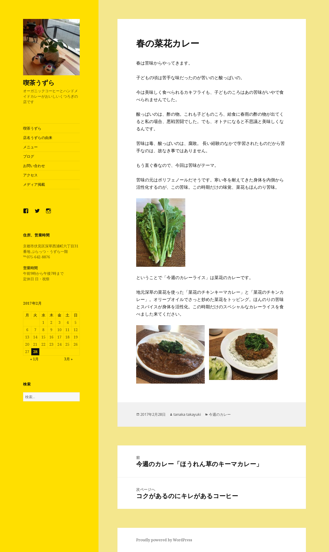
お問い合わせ (34, 165)
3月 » (68, 358)
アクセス (30, 175)
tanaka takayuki (187, 414)
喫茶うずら (39, 82)
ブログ (28, 156)
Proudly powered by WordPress (164, 539)
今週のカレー (220, 414)
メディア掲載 (34, 184)
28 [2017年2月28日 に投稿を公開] (35, 351)
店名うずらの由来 (37, 137)
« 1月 (34, 358)
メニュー (30, 146)
